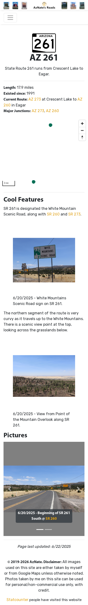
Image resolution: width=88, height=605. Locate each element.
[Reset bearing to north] (82, 137)
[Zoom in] (82, 123)
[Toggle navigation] (10, 17)
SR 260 (53, 214)
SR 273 (74, 214)
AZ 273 (34, 99)
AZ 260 (52, 111)
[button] (10, 489)
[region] (44, 153)
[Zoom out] (82, 130)
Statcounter (17, 599)
